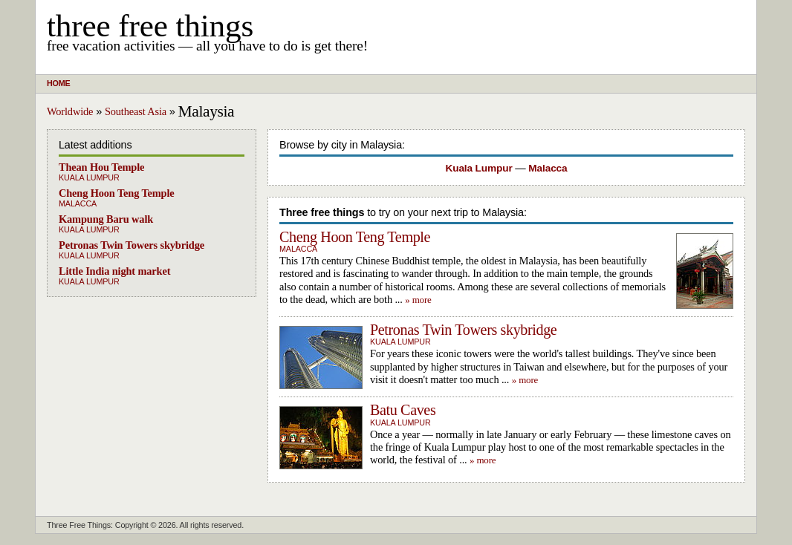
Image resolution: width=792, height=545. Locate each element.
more (422, 299)
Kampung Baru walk (106, 219)
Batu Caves (402, 410)
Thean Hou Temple (101, 167)
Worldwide (70, 111)
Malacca (78, 203)
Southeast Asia (135, 111)
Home (58, 83)
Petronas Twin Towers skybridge (131, 245)
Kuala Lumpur (89, 177)
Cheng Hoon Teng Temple (117, 193)
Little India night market (114, 271)
